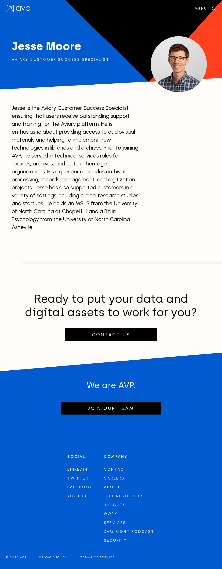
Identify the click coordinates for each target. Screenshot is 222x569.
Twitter (77, 478)
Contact (115, 469)
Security (115, 540)
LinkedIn (77, 469)
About (112, 487)
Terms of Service (97, 557)
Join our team (111, 408)
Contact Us (111, 334)
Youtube (78, 496)
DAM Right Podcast (129, 531)
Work (110, 514)
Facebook (79, 487)
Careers (114, 478)
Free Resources (124, 496)
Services (115, 522)
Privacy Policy (53, 557)
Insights (115, 505)
